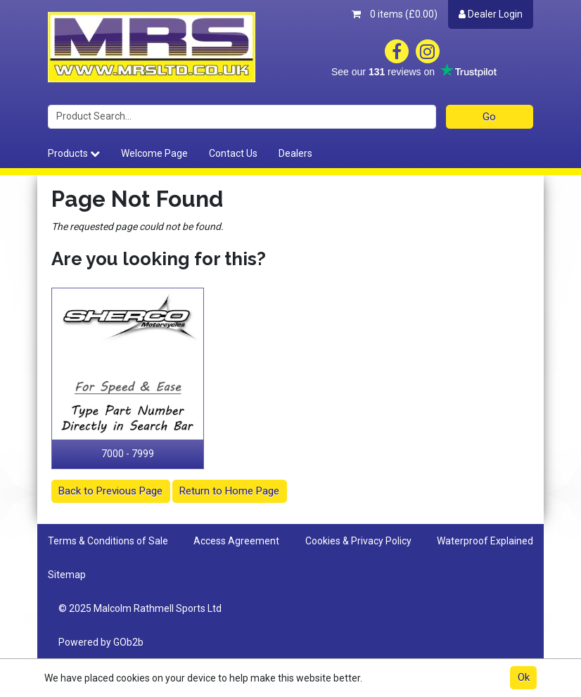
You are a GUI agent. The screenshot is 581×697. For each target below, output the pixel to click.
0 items (395, 14)
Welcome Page (154, 153)
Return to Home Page (229, 491)
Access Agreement (236, 540)
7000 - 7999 (127, 453)
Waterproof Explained (485, 540)
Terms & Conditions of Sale (108, 540)
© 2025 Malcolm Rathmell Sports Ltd (140, 608)
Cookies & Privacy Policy (358, 540)
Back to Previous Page (110, 491)
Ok (524, 677)
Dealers (295, 153)
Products (74, 153)
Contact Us (233, 153)
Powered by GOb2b (100, 642)
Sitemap (67, 574)
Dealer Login (491, 14)
